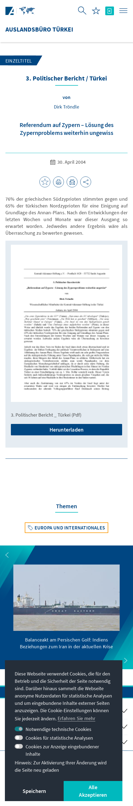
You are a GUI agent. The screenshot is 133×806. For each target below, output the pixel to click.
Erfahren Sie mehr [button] (76, 718)
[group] (66, 607)
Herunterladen (67, 429)
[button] (7, 555)
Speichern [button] (34, 791)
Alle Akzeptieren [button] (93, 791)
